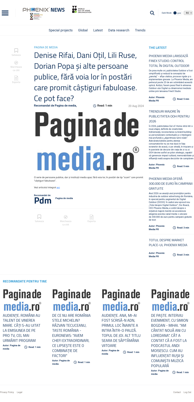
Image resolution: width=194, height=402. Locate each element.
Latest (98, 30)
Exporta (16, 82)
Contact (177, 394)
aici (58, 187)
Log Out (187, 394)
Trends (140, 30)
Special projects (61, 30)
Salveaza (16, 54)
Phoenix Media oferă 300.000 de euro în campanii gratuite (171, 183)
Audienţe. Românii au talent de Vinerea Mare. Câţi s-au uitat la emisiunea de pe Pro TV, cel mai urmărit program (23, 329)
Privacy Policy (7, 394)
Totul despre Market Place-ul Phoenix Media (168, 242)
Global (83, 30)
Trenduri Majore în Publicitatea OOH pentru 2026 (169, 116)
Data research (118, 30)
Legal (19, 394)
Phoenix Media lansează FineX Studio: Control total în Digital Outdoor (169, 60)
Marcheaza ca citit (16, 68)
